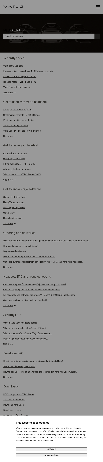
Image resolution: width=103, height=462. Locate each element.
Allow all (51, 449)
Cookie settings (51, 455)
